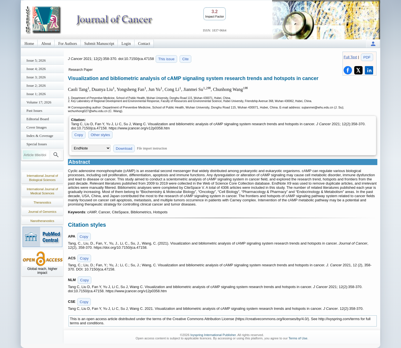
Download (124, 148)
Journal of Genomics (42, 211)
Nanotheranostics (42, 221)
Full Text (350, 57)
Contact (144, 44)
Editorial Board (37, 119)
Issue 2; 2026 (36, 85)
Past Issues (34, 110)
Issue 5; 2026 (36, 60)
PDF (367, 57)
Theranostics (42, 202)
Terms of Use (297, 338)
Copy (78, 135)
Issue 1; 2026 (36, 94)
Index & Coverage (39, 136)
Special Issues (36, 144)
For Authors (67, 44)
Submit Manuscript (99, 44)
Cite (185, 59)
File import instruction (152, 148)
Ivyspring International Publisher (213, 335)
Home (29, 44)
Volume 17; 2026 (38, 102)
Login (126, 44)
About (46, 44)
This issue (166, 59)
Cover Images (36, 127)
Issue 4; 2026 (36, 69)
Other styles (100, 135)
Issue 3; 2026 (36, 77)
